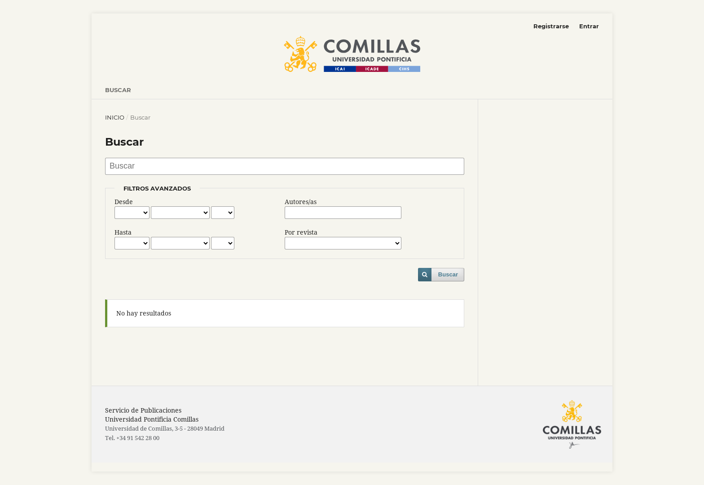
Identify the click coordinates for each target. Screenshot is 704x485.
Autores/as (301, 201)
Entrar (589, 26)
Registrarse (551, 26)
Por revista (301, 232)
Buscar (118, 89)
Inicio (114, 117)
